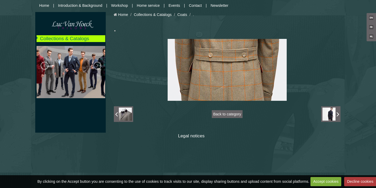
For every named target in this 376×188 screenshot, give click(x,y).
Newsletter (219, 5)
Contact (195, 5)
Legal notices (191, 135)
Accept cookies (326, 181)
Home (44, 5)
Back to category (227, 114)
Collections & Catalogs (64, 38)
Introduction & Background (80, 5)
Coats (182, 15)
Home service (148, 5)
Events (174, 5)
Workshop (119, 5)
